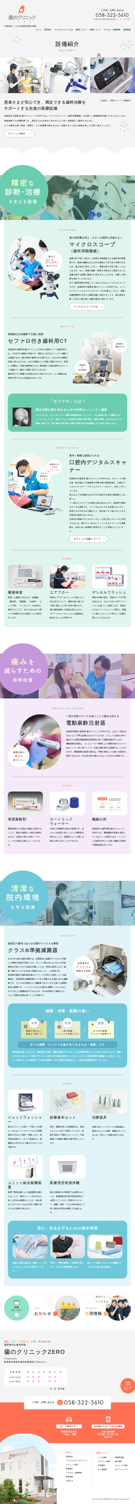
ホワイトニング (121, 1469)
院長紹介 (48, 30)
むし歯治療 (102, 1469)
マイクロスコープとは (63, 30)
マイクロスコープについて (76, 1460)
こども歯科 (102, 1457)
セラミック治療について (87, 539)
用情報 (93, 1313)
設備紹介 (69, 1469)
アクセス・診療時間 (74, 1473)
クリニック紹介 (17, 133)
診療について (95, 30)
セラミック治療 (121, 1465)
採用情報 (127, 30)
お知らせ (69, 1481)
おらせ (43, 1313)
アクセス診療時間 (112, 29)
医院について (81, 30)
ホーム (38, 30)
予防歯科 (101, 1465)
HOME (104, 100)
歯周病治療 (119, 1457)
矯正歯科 (118, 1461)
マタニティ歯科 (104, 1461)
